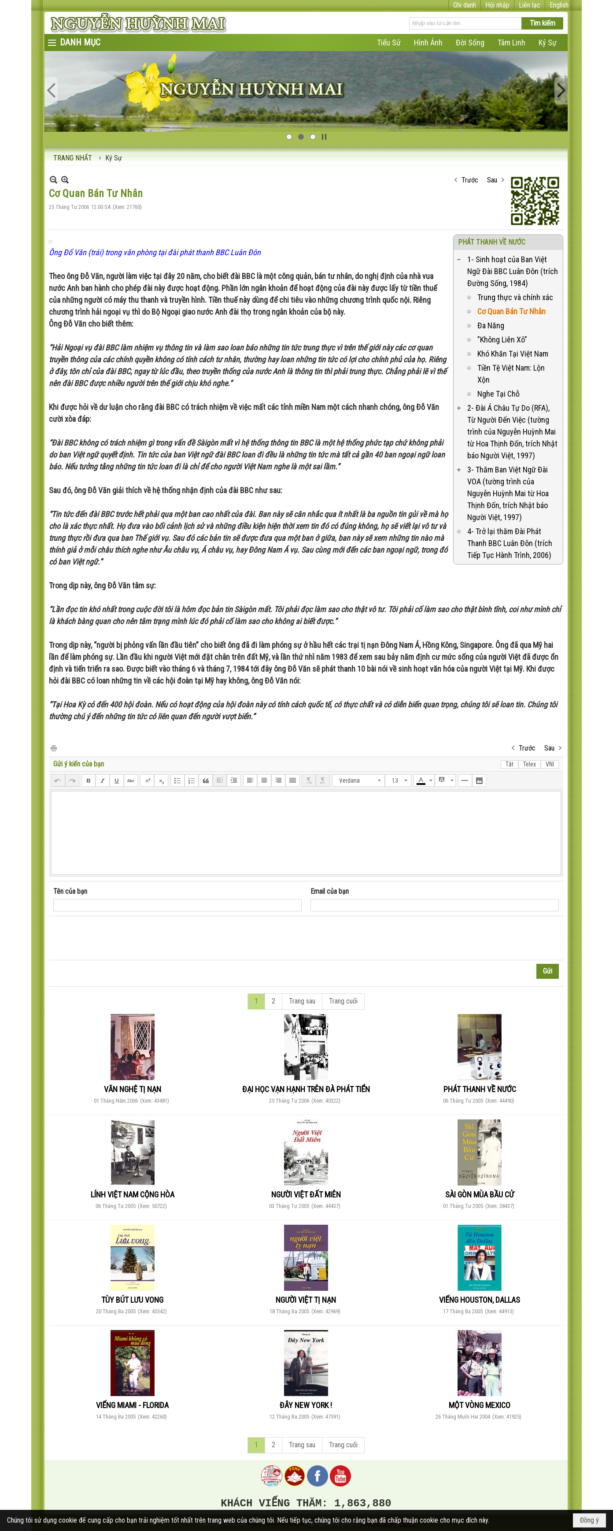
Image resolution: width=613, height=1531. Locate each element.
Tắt (509, 764)
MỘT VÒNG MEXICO (479, 1405)
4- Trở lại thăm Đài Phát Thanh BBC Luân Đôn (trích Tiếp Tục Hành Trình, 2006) (509, 543)
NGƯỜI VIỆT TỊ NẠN (306, 1299)
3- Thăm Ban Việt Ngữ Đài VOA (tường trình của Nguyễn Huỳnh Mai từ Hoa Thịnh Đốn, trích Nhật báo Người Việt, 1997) (508, 493)
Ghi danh (464, 5)
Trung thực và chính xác (515, 297)
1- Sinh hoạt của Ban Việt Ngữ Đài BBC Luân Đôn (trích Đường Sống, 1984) (512, 271)
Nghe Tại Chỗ (498, 393)
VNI (550, 764)
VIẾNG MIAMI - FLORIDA (132, 1405)
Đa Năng (490, 325)
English (559, 5)
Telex (529, 764)
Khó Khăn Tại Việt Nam (512, 353)
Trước (470, 180)
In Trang (53, 747)
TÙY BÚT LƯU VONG (132, 1299)
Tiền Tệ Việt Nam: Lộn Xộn (511, 373)
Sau (492, 180)
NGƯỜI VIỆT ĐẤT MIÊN (306, 1194)
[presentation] (120, 938)
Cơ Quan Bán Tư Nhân (511, 311)
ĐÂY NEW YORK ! (306, 1405)
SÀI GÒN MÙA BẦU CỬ (479, 1194)
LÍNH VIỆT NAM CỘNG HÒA (132, 1194)
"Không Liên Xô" (502, 339)
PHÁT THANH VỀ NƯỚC (491, 242)
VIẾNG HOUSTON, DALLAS (479, 1299)
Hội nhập (497, 5)
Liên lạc (529, 5)
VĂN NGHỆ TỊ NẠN (132, 1089)
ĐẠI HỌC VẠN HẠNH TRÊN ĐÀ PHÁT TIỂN (306, 1089)
